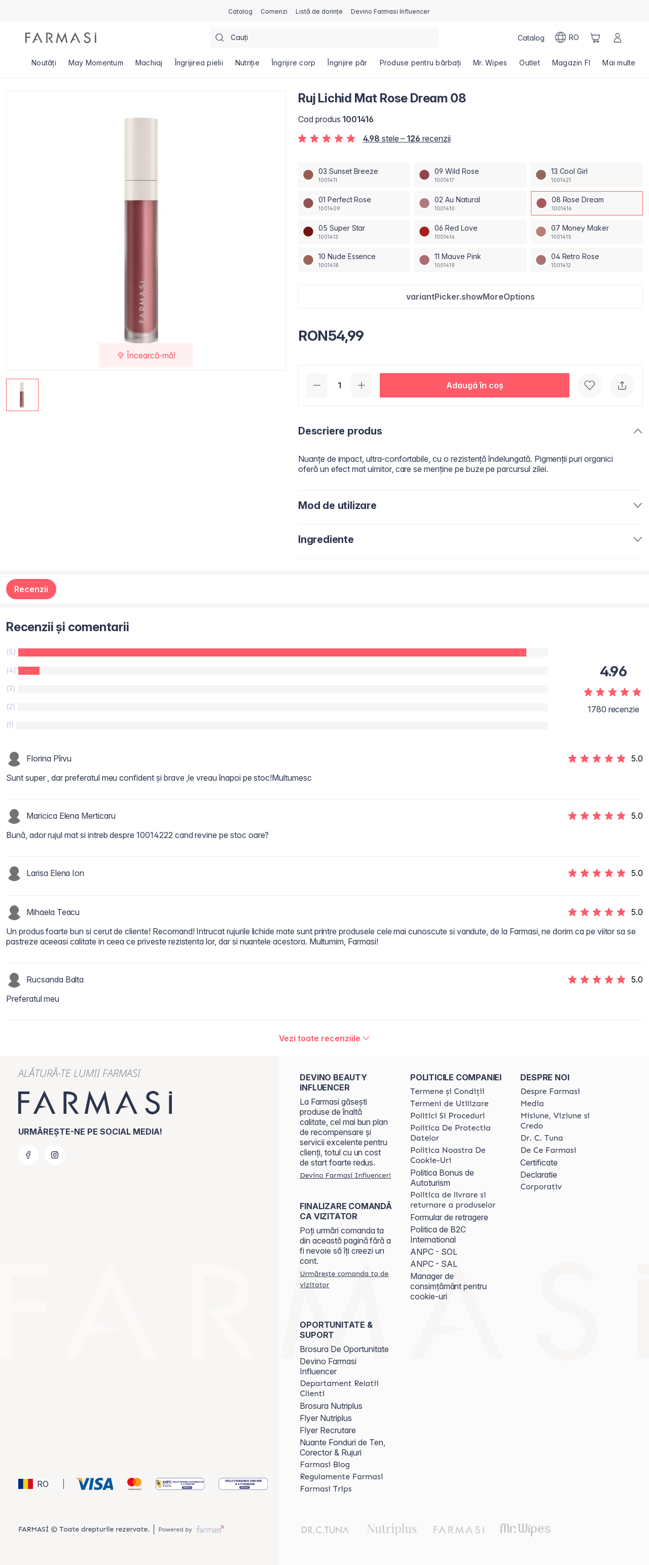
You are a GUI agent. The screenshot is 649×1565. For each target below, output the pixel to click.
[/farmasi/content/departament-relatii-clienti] (346, 1388)
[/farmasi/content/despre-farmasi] (550, 1091)
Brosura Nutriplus (331, 1406)
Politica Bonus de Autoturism (442, 1178)
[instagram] (55, 1155)
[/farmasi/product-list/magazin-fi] (571, 66)
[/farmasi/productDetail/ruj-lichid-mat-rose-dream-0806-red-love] (470, 232)
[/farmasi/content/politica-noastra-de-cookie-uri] (456, 1155)
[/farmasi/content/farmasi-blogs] (325, 1465)
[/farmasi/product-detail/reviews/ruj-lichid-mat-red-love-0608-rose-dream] (325, 1038)
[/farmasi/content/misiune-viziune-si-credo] (566, 1121)
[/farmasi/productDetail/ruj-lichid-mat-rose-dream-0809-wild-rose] (470, 175)
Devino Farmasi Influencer (328, 1366)
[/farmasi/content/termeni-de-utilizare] (449, 1104)
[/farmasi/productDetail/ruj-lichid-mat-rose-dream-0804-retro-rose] (587, 260)
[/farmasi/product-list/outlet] (529, 66)
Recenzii (31, 589)
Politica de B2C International (438, 1234)
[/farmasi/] (60, 38)
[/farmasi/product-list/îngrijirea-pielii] (199, 66)
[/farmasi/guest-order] (346, 1279)
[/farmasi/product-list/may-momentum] (95, 66)
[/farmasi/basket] (595, 37)
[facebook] (28, 1155)
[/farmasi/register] (274, 11)
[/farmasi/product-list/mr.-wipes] (490, 66)
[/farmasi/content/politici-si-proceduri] (447, 1116)
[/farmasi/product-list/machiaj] (149, 66)
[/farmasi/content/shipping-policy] (456, 1200)
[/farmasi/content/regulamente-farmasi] (341, 1477)
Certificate (539, 1162)
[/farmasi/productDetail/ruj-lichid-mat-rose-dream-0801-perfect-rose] (354, 203)
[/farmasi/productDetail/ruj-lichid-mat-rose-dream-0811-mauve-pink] (470, 260)
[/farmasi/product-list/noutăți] (43, 66)
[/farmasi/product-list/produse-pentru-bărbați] (420, 66)
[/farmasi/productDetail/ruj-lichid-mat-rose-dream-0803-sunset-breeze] (354, 175)
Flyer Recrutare (328, 1430)
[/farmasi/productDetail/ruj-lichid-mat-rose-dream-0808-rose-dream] (587, 203)
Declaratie (538, 1175)
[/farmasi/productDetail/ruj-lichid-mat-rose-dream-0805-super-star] (354, 232)
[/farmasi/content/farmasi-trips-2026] (325, 1489)
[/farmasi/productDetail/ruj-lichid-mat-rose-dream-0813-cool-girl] (587, 175)
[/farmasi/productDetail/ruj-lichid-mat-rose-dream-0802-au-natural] (470, 203)
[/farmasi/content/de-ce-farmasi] (548, 1150)
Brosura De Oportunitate (344, 1349)
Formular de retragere (449, 1217)
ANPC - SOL (433, 1252)
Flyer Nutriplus (326, 1418)
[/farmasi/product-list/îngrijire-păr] (347, 66)
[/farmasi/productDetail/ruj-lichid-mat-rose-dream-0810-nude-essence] (354, 260)
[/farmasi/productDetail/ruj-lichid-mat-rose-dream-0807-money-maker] (587, 232)
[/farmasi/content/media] (532, 1104)
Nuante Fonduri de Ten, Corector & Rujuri (342, 1447)
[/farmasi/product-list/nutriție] (247, 66)
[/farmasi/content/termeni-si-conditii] (447, 1091)
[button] (470, 296)
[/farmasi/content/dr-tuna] (541, 1138)
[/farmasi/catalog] (240, 11)
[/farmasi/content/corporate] (541, 1187)
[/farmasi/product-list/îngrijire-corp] (294, 66)
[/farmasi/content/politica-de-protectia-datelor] (456, 1133)
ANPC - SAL (433, 1264)
